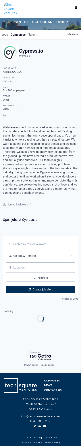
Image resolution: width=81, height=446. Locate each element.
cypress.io (24, 55)
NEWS (48, 385)
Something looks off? (17, 204)
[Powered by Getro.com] (40, 355)
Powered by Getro (69, 299)
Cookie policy (47, 365)
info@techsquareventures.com (40, 416)
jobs (4, 34)
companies (18, 34)
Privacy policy (31, 365)
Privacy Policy (52, 442)
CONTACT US (53, 390)
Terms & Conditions (31, 442)
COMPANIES (52, 380)
